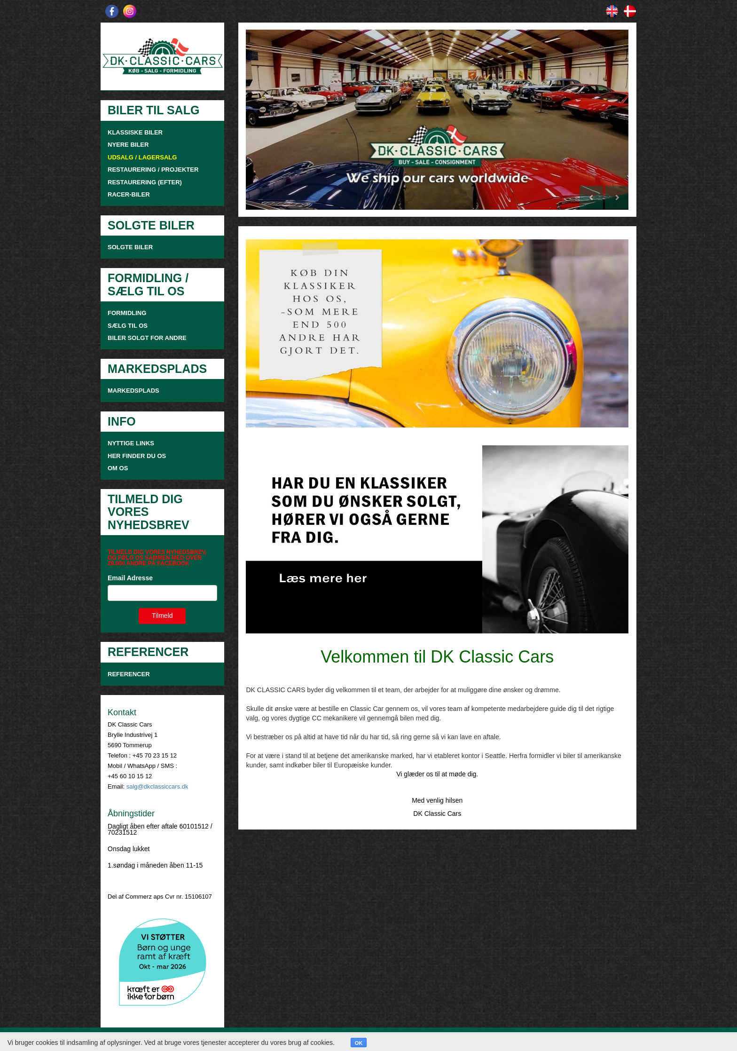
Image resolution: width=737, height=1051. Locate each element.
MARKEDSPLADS (133, 390)
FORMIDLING (127, 312)
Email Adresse (130, 578)
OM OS (119, 468)
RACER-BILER (129, 194)
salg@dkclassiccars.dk (157, 786)
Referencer (129, 674)
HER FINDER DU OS (137, 455)
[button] (274, 120)
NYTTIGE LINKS (131, 443)
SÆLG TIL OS (128, 325)
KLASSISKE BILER (135, 132)
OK (359, 1043)
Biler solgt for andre (147, 337)
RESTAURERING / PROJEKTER (153, 169)
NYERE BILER (128, 144)
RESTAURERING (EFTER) (145, 182)
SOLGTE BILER (130, 247)
